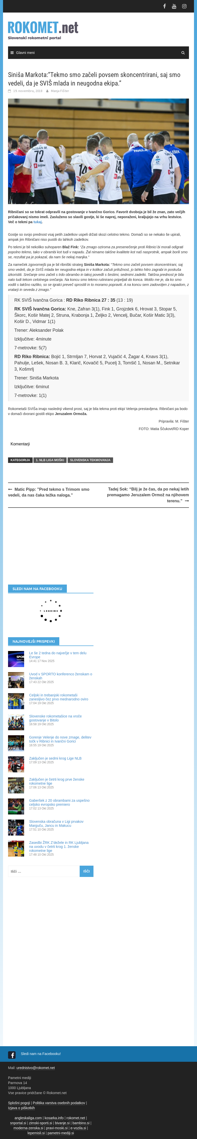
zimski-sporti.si (40, 1123)
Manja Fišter (60, 91)
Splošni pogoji (19, 1103)
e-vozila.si (78, 1128)
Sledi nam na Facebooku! (41, 1054)
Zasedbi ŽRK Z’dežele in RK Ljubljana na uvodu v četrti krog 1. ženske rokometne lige (59, 847)
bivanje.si (62, 1123)
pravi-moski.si (57, 1128)
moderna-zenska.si (28, 1128)
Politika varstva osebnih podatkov (59, 1103)
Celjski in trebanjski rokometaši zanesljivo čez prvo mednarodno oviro (58, 697)
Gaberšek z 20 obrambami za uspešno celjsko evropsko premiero (59, 802)
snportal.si (18, 1123)
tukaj (37, 222)
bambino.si (81, 1123)
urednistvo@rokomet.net (35, 1068)
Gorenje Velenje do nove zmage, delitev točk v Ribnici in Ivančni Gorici (60, 739)
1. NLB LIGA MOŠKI (50, 460)
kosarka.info (54, 1118)
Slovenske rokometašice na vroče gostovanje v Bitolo (55, 718)
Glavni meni (25, 53)
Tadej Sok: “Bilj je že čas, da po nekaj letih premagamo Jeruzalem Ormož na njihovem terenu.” (148, 495)
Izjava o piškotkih (21, 1108)
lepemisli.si (36, 1133)
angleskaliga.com (28, 1118)
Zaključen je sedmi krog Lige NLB (55, 758)
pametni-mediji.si (60, 1133)
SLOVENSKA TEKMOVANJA (90, 460)
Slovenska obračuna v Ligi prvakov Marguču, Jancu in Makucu (56, 824)
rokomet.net (76, 1118)
